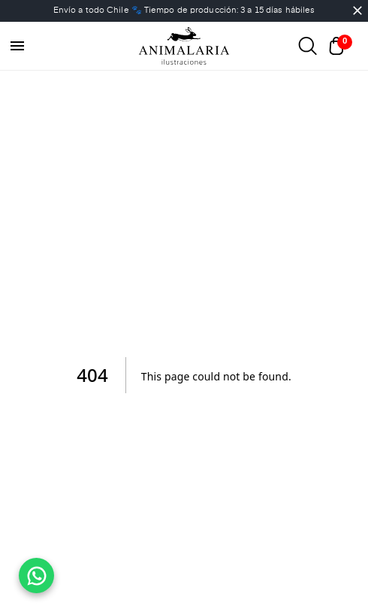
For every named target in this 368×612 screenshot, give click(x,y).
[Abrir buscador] (307, 45)
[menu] (17, 46)
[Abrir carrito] (340, 45)
